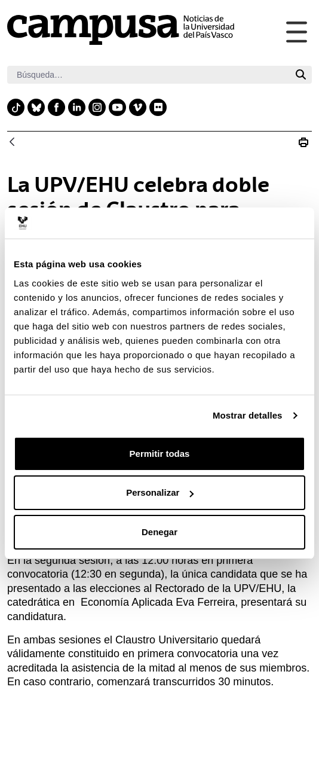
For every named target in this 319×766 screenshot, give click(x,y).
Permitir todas (160, 453)
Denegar (159, 532)
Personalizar (160, 492)
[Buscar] (148, 75)
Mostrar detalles (248, 415)
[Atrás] (12, 143)
